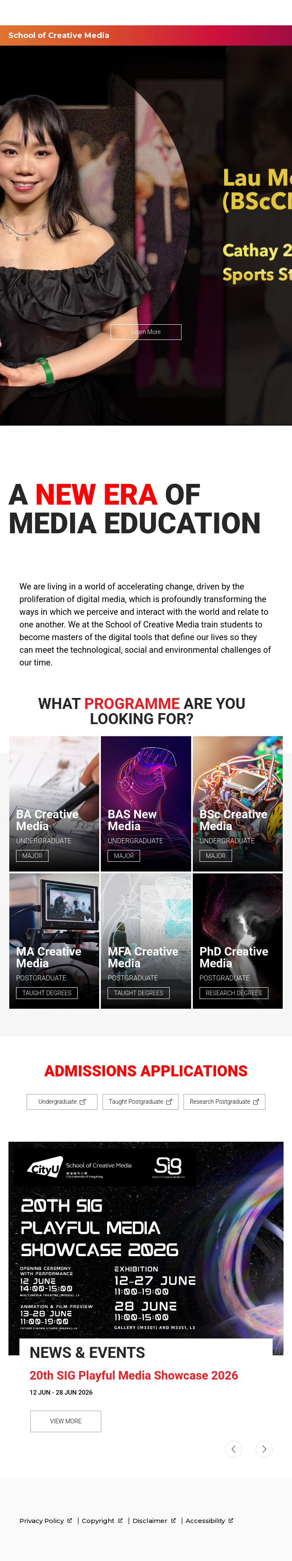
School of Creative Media (58, 35)
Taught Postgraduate (136, 1101)
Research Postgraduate (220, 1101)
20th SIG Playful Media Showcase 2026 (134, 1375)
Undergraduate (57, 1101)
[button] (233, 1449)
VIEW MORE (65, 1421)
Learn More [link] (146, 331)
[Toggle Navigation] (277, 12)
